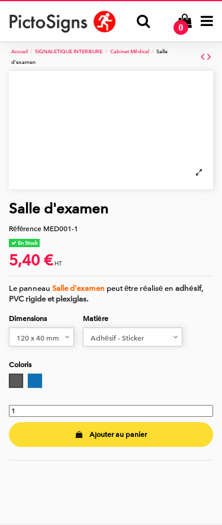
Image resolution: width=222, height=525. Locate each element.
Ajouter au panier (111, 434)
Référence (25, 229)
